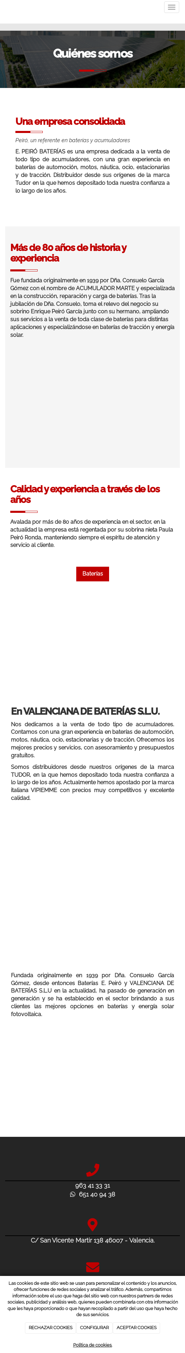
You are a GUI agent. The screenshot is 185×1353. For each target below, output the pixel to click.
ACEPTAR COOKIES (137, 1327)
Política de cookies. (92, 1345)
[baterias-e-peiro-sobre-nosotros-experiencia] (92, 649)
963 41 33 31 (92, 1185)
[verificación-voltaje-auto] (92, 886)
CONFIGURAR (94, 1327)
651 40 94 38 (92, 1194)
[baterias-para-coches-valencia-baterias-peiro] (92, 1085)
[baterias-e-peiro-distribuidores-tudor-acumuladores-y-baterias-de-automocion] (92, 405)
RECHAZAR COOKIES (50, 1327)
